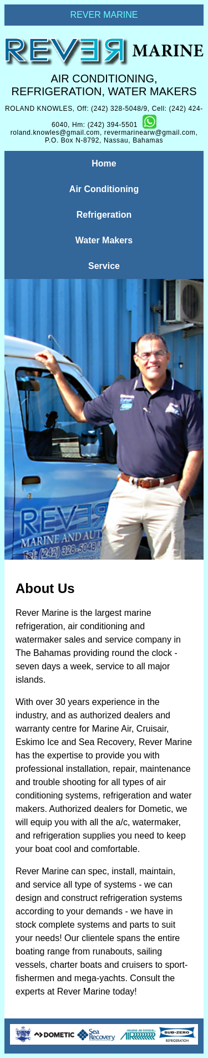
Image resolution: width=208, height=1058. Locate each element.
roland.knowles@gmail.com (55, 132)
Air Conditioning (104, 189)
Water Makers (104, 240)
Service (104, 266)
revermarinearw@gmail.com (150, 132)
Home (104, 163)
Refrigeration (104, 214)
